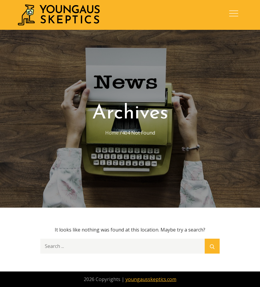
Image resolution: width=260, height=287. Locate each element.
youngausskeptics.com (151, 279)
